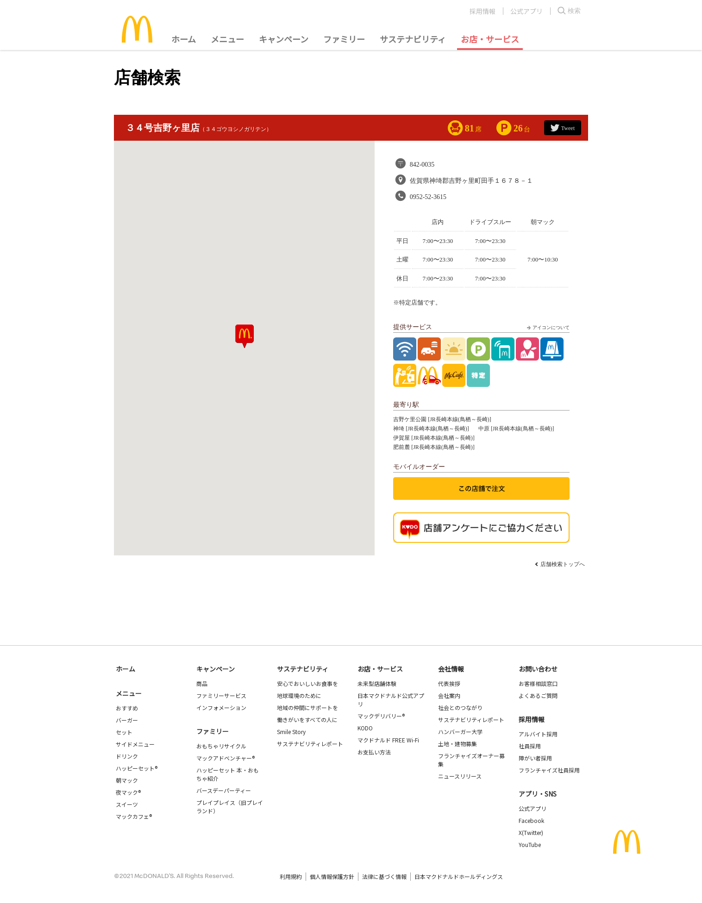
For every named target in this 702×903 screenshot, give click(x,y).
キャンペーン (283, 39)
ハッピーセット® (136, 768)
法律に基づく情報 (384, 876)
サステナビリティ (413, 39)
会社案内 (449, 695)
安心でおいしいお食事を (307, 683)
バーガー (127, 720)
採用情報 (482, 11)
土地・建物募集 (457, 743)
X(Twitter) (531, 832)
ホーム (183, 39)
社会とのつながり (460, 707)
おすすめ (127, 708)
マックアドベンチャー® (225, 758)
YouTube (530, 844)
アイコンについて (547, 327)
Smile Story (291, 731)
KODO (365, 728)
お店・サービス (490, 39)
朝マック (127, 780)
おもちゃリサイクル (221, 746)
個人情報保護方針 (332, 876)
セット (124, 732)
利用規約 (291, 876)
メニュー (129, 693)
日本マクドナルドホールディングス (458, 876)
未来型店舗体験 (376, 683)
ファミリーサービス (221, 695)
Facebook (531, 820)
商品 (201, 683)
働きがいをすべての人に (307, 719)
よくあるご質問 (538, 695)
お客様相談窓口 (538, 683)
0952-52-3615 (428, 196)
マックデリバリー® (381, 716)
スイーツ (127, 804)
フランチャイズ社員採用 (549, 770)
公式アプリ (526, 11)
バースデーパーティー (223, 790)
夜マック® (128, 792)
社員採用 (530, 746)
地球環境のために (299, 695)
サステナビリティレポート (310, 743)
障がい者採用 (535, 758)
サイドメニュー (135, 744)
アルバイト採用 (538, 734)
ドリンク (127, 756)
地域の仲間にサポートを (307, 707)
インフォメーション (221, 707)
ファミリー (344, 39)
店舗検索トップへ (562, 564)
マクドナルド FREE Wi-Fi (388, 740)
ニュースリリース (460, 776)
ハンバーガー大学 (460, 731)
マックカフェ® (134, 816)
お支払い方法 (374, 752)
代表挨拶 (449, 683)
